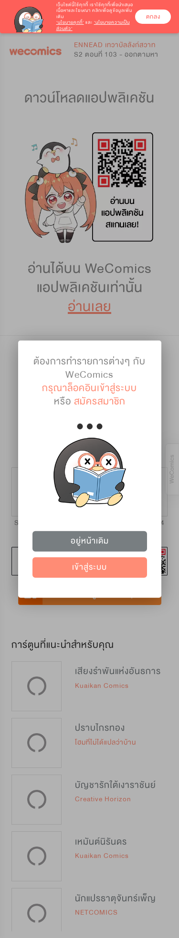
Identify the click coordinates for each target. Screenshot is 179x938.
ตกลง (153, 16)
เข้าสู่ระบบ (89, 567)
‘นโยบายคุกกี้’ (70, 22)
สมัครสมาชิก (100, 401)
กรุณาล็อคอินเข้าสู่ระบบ (89, 387)
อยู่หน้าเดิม (90, 541)
